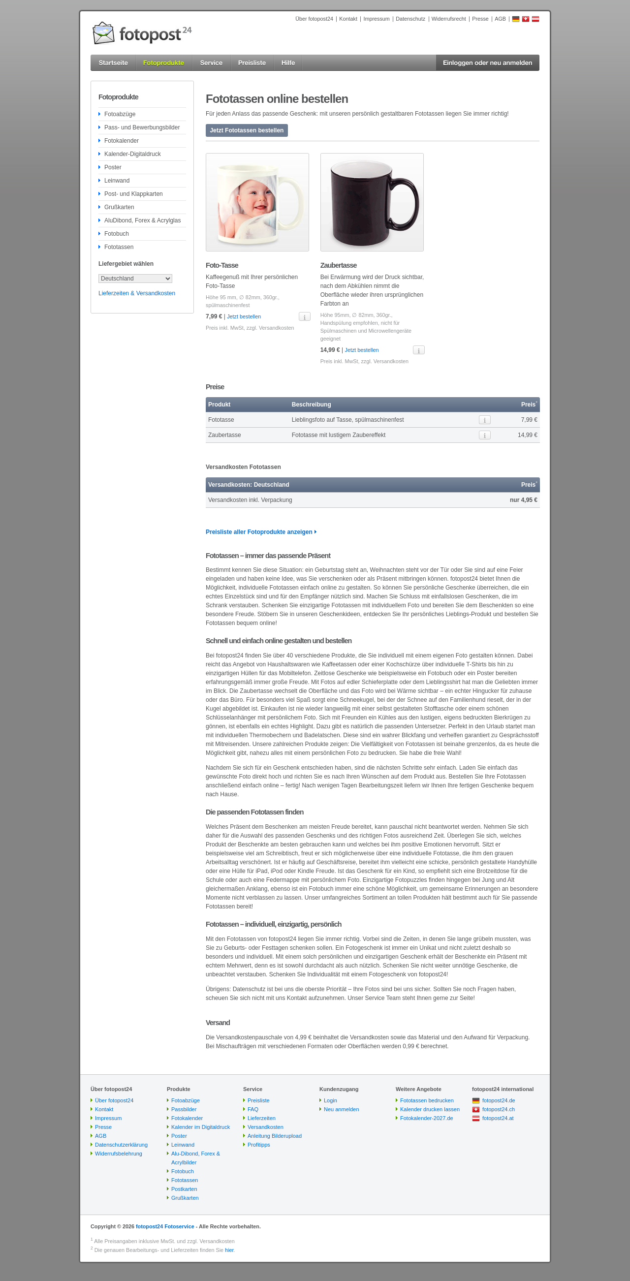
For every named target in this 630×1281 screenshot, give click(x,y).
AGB (500, 19)
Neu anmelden (341, 1109)
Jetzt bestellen (244, 316)
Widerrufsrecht (449, 19)
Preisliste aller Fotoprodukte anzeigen (259, 532)
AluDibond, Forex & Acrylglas (142, 220)
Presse (480, 19)
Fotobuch (116, 233)
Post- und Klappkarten (133, 193)
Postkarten (184, 1189)
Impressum (376, 19)
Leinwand (116, 180)
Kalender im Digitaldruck (200, 1127)
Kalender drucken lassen (430, 1109)
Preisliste (259, 1100)
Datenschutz (410, 19)
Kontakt (348, 19)
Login (330, 1100)
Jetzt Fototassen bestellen (247, 130)
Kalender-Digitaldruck (132, 154)
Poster (113, 167)
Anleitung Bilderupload (275, 1136)
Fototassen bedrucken (427, 1100)
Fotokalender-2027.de (426, 1118)
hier (229, 1250)
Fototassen (118, 247)
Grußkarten (119, 207)
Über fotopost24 (314, 19)
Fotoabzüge (119, 114)
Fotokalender (121, 140)
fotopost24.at (498, 1118)
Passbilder (183, 1109)
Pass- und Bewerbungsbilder (142, 127)
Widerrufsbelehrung (118, 1153)
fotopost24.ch (498, 1109)
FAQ (253, 1109)
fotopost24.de (498, 1100)
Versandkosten (276, 328)
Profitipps (259, 1145)
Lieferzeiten (262, 1118)
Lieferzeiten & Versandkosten (136, 293)
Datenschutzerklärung (121, 1145)
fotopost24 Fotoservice (165, 1226)
